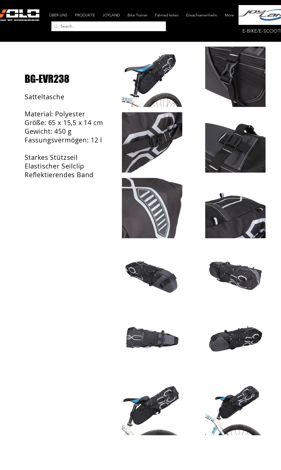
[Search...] (108, 26)
